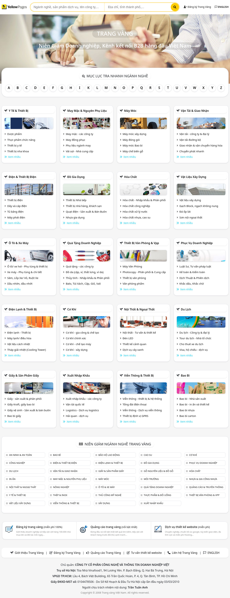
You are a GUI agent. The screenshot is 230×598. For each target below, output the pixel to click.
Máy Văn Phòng (132, 266)
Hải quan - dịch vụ (77, 416)
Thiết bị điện (15, 200)
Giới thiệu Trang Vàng (29, 553)
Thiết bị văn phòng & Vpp (141, 243)
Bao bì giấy (14, 416)
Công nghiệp (17, 462)
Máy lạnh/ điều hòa (19, 338)
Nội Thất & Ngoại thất (139, 309)
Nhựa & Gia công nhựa (203, 479)
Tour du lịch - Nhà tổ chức (195, 338)
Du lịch (186, 309)
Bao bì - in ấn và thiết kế (194, 404)
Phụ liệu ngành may (78, 145)
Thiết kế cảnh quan (134, 344)
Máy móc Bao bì (132, 145)
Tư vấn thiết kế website (146, 553)
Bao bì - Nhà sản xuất (192, 398)
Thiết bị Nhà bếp (76, 200)
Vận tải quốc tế (75, 404)
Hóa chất (130, 177)
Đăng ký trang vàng (39, 527)
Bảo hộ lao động (109, 455)
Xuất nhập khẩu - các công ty (84, 398)
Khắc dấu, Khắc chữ (191, 283)
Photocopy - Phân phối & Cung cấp (144, 272)
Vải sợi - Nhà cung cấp (79, 151)
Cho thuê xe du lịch (191, 344)
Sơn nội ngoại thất (190, 217)
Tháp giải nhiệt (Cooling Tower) (26, 349)
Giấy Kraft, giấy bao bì (21, 404)
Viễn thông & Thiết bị (139, 375)
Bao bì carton (187, 416)
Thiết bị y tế (14, 145)
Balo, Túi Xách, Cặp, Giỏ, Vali (83, 283)
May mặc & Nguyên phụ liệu (87, 111)
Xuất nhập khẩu (78, 375)
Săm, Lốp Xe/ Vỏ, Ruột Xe (22, 278)
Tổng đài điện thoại (134, 404)
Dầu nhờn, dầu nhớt (19, 283)
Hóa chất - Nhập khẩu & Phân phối (144, 200)
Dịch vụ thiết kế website (187, 527)
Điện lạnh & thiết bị (23, 309)
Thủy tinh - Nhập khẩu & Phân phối (87, 278)
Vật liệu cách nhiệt (18, 344)
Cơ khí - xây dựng (76, 349)
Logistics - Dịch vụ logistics (82, 410)
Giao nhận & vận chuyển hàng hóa (200, 145)
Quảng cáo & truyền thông (206, 487)
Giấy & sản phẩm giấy (24, 375)
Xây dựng (104, 503)
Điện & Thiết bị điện (22, 177)
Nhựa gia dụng (75, 217)
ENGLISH (222, 6)
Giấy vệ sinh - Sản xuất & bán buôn (29, 410)
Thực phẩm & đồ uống (157, 495)
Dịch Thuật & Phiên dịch (194, 278)
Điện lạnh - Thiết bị (19, 332)
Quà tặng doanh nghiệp (84, 243)
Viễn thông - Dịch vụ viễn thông (142, 410)
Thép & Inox (60, 495)
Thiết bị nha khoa (18, 151)
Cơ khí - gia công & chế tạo (82, 332)
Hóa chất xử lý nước (135, 211)
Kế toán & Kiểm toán (192, 272)
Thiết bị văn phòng (134, 278)
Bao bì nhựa (187, 410)
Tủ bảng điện (15, 211)
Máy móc (130, 111)
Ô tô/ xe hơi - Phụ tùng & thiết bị (27, 266)
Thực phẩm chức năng (21, 139)
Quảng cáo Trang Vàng (106, 553)
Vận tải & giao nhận (195, 111)
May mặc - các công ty (79, 134)
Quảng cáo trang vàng (114, 527)
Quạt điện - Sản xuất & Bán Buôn (86, 211)
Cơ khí (71, 309)
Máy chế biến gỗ (133, 151)
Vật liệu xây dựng (193, 177)
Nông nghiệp (61, 487)
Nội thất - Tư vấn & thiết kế (139, 332)
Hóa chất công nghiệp (136, 206)
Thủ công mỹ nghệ (109, 495)
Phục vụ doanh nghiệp (197, 243)
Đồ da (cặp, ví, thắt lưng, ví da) (84, 272)
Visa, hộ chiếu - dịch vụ (193, 349)
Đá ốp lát (185, 211)
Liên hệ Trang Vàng (184, 553)
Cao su (148, 455)
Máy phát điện (16, 217)
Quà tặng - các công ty (80, 266)
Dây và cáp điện (17, 206)
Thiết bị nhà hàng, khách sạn (84, 206)
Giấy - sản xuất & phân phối (24, 398)
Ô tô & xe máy (19, 243)
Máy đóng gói (131, 139)
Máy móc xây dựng (134, 134)
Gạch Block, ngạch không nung (198, 206)
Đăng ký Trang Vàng (197, 6)
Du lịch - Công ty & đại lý (194, 332)
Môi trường (151, 479)
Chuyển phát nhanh (191, 151)
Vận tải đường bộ (190, 139)
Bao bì (185, 375)
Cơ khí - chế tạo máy (78, 344)
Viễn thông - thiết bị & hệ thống (142, 398)
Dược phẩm (14, 134)
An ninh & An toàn (20, 455)
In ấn (12, 479)
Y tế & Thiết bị (18, 111)
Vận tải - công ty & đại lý (194, 134)
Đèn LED (128, 338)
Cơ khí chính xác (76, 338)
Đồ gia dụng (76, 177)
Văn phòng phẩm (133, 283)
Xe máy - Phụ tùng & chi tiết (24, 272)
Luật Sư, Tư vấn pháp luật (195, 266)
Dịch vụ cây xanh (133, 349)
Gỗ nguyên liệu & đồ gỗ (158, 471)
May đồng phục (75, 139)
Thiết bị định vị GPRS (135, 416)
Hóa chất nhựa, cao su (136, 217)
